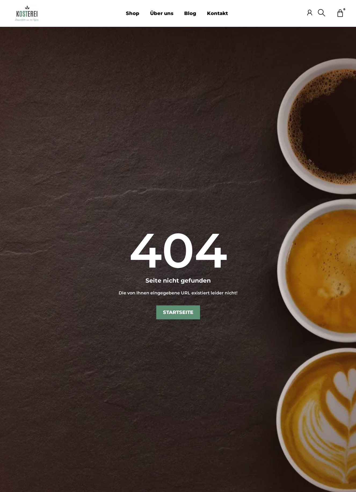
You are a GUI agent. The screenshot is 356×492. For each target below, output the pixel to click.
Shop (132, 13)
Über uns (161, 13)
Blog (190, 13)
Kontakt (217, 13)
